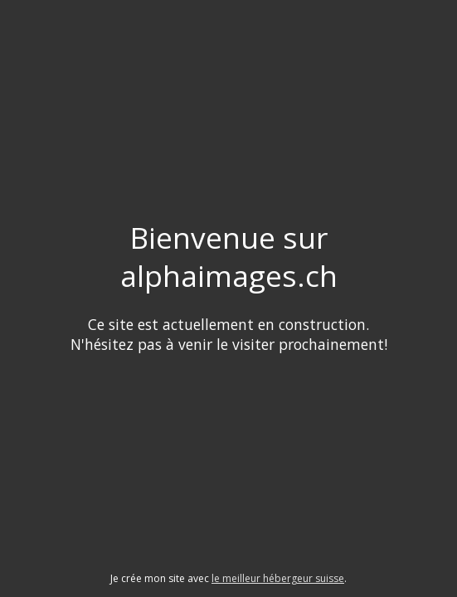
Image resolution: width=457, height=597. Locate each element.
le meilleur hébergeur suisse (277, 578)
